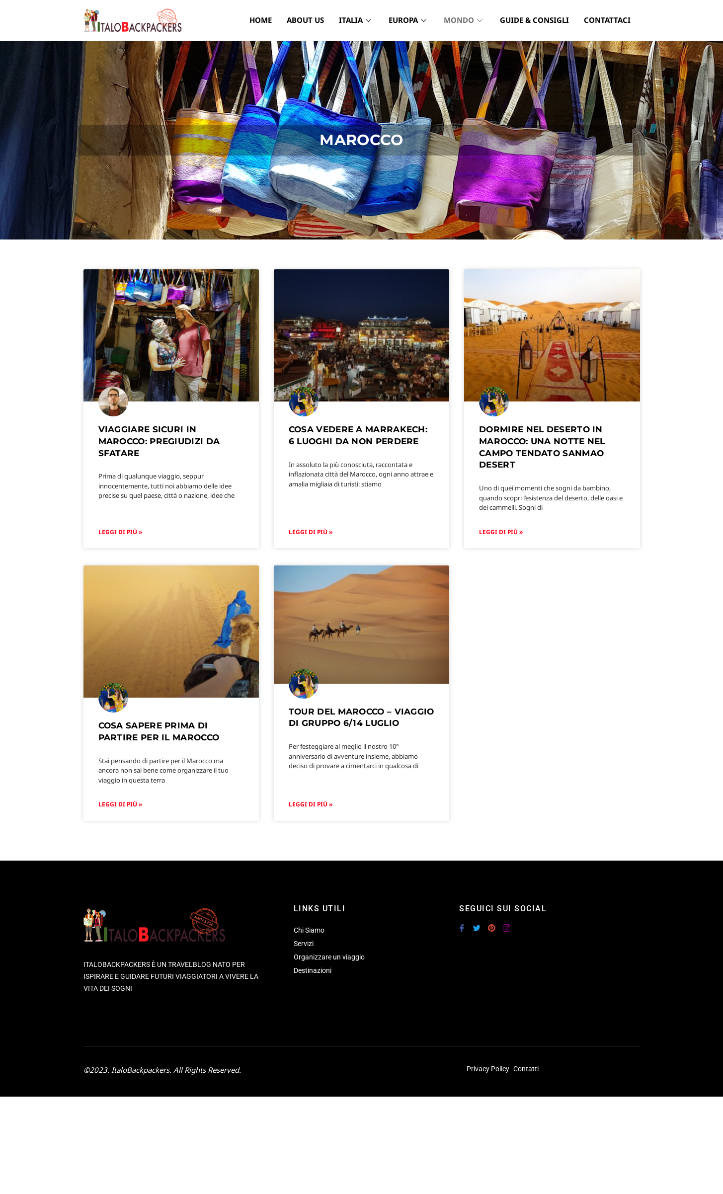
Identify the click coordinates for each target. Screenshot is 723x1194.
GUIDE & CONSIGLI (534, 20)
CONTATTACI (607, 20)
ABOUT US (305, 20)
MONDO (464, 20)
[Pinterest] (491, 923)
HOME (260, 20)
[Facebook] (461, 923)
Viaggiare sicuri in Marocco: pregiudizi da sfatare (159, 441)
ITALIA (356, 20)
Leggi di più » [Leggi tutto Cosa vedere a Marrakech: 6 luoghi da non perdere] (310, 532)
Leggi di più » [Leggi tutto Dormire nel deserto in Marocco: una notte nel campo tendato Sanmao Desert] (501, 532)
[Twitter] (476, 923)
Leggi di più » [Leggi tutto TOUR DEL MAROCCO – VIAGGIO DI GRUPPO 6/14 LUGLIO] (310, 804)
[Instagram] (506, 923)
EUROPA (409, 20)
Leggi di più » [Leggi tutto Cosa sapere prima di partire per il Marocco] (120, 804)
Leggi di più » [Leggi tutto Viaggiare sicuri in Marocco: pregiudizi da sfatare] (120, 532)
